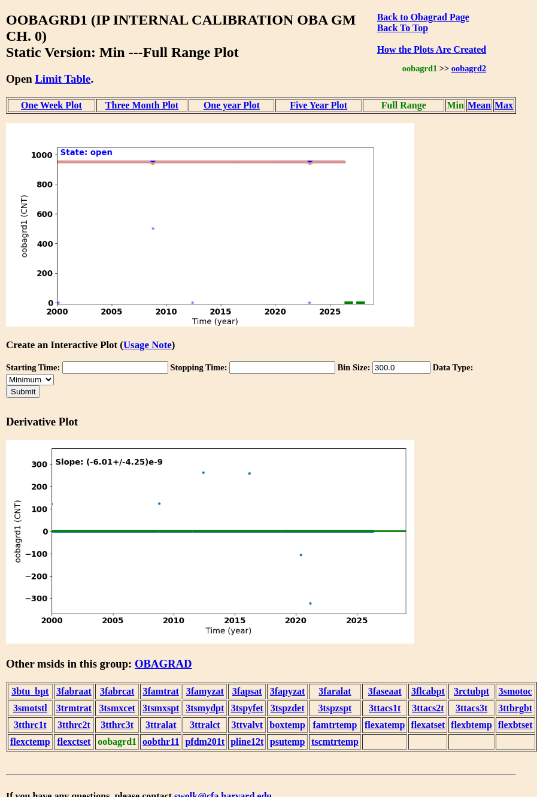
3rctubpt (471, 691)
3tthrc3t (117, 725)
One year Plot (232, 105)
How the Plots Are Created (431, 49)
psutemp (287, 741)
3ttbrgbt (515, 708)
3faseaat (385, 691)
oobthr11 (160, 741)
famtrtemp (335, 725)
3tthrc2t (73, 725)
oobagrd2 (468, 68)
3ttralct (205, 725)
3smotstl (30, 708)
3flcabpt (428, 691)
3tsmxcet (117, 708)
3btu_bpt (29, 691)
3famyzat (205, 691)
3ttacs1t (385, 708)
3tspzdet (288, 708)
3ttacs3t (471, 708)
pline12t (246, 741)
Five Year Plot (318, 105)
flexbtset (515, 725)
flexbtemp (471, 725)
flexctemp (30, 741)
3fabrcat (117, 691)
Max (503, 105)
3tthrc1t (30, 725)
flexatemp (385, 725)
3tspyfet (247, 708)
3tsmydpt (205, 708)
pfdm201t (204, 741)
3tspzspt (334, 708)
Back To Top (402, 28)
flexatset (428, 725)
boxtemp (287, 725)
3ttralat (161, 725)
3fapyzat (287, 691)
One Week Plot (51, 105)
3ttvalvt (247, 725)
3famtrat (161, 691)
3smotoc (515, 691)
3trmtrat (74, 708)
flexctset (73, 741)
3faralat (334, 691)
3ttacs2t (428, 708)
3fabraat (74, 691)
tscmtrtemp (335, 741)
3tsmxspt (160, 708)
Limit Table (62, 79)
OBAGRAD (163, 663)
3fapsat (247, 691)
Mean (479, 105)
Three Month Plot (141, 105)
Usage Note (147, 345)
